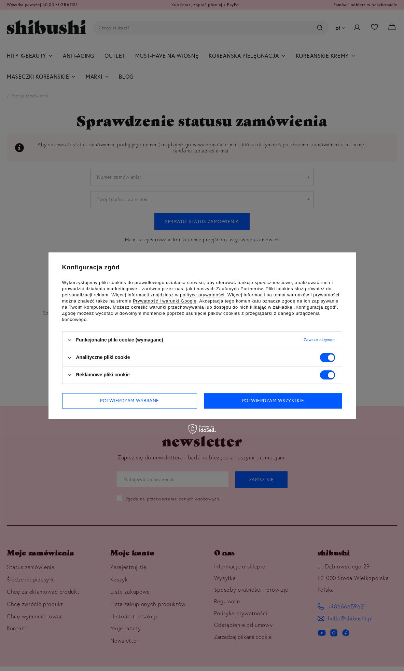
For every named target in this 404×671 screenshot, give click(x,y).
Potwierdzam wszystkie (273, 401)
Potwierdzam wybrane (129, 401)
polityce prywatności (202, 294)
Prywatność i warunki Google (165, 301)
